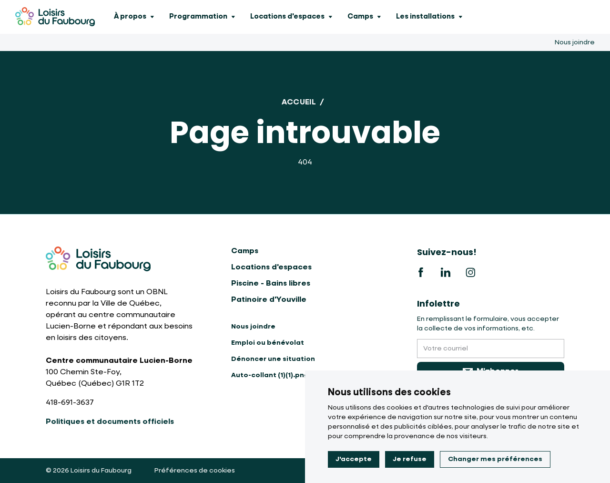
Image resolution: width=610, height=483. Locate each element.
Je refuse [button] (410, 459)
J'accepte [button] (354, 459)
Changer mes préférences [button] (495, 459)
